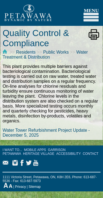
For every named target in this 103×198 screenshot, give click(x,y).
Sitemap (35, 187)
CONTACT (90, 154)
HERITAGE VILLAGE (38, 154)
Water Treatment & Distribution (45, 54)
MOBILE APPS (35, 150)
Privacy (20, 187)
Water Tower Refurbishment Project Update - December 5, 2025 (46, 133)
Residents (25, 52)
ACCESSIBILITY (68, 154)
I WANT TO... (12, 150)
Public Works (56, 52)
